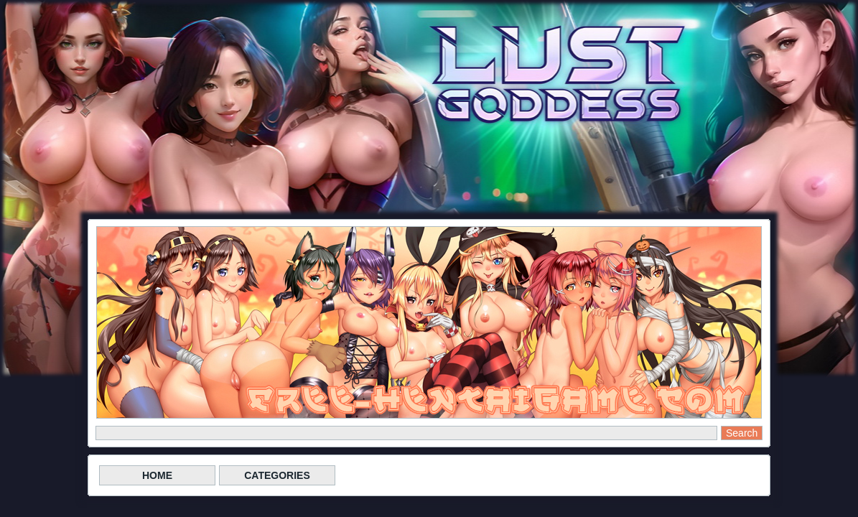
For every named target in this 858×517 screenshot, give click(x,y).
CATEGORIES (277, 475)
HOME (157, 475)
